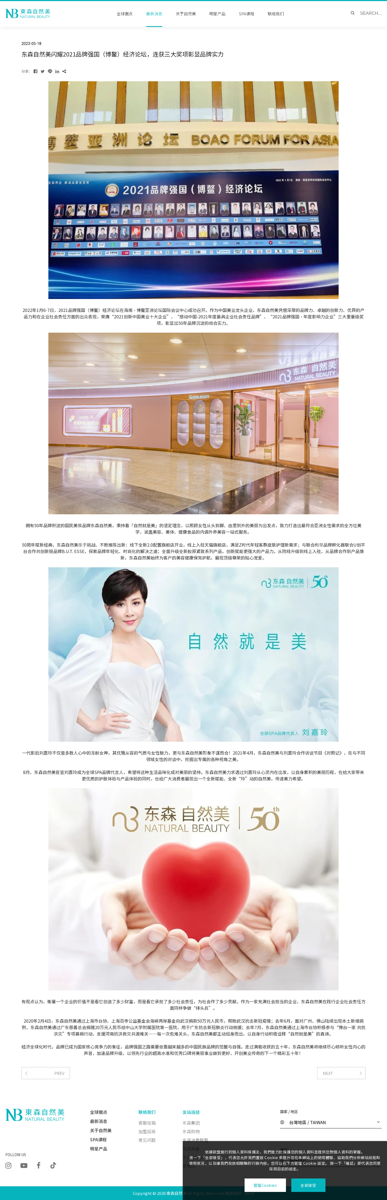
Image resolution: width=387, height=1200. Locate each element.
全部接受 (308, 1185)
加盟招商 (147, 1131)
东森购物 (191, 1131)
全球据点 (98, 1112)
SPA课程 (98, 1139)
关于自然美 (101, 1130)
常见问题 (147, 1140)
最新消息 (98, 1121)
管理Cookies (265, 1185)
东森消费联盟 (195, 1140)
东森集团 (191, 1123)
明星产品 (98, 1148)
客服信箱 (147, 1123)
